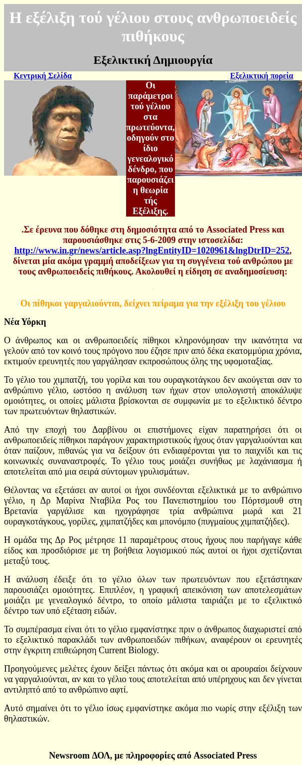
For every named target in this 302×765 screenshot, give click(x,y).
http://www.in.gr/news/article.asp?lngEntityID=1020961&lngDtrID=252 (152, 250)
